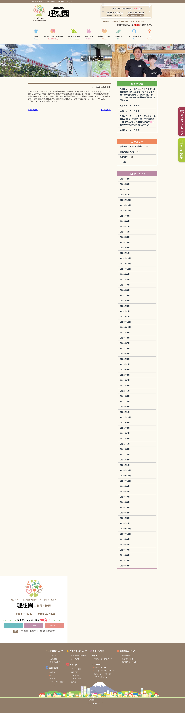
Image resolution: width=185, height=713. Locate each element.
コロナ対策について (144, 672)
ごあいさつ (42, 664)
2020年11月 (131, 487)
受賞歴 (61, 690)
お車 (34, 636)
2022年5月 (131, 402)
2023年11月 (131, 333)
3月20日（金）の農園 (136, 141)
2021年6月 (131, 449)
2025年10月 (131, 222)
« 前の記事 (32, 115)
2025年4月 (131, 253)
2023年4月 (131, 365)
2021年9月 (131, 434)
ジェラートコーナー (66, 664)
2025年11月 (131, 216)
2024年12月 (131, 269)
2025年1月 (131, 264)
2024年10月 (131, 280)
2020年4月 (131, 524)
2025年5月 (131, 248)
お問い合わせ (142, 666)
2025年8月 (131, 232)
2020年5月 (131, 518)
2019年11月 (131, 540)
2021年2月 (131, 471)
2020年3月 (131, 529)
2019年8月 (131, 555)
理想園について (104, 34)
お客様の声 (63, 684)
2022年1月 (131, 423)
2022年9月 (131, 381)
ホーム (36, 34)
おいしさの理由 (73, 34)
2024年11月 (131, 275)
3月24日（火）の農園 (136, 119)
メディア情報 (64, 687)
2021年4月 (131, 460)
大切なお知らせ (133, 163)
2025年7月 (131, 237)
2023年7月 (131, 354)
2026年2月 (131, 200)
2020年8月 (131, 502)
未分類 (129, 173)
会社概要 (115, 21)
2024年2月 (131, 322)
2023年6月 (131, 359)
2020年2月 (131, 534)
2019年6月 (131, 566)
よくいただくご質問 (144, 662)
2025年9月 (131, 227)
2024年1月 (131, 328)
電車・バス (54, 636)
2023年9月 (131, 343)
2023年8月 (131, 349)
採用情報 (124, 21)
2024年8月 (131, 290)
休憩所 (40, 681)
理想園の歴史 (42, 670)
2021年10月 (131, 428)
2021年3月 (131, 465)
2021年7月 (131, 444)
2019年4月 (131, 571)
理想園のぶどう (118, 667)
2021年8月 (131, 439)
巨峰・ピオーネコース (92, 682)
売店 (39, 684)
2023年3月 (131, 370)
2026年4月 (131, 190)
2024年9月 (131, 285)
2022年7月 (131, 391)
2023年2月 (131, 375)
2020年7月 (131, 508)
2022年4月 (131, 407)
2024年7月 (131, 296)
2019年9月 (131, 550)
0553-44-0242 (24, 624)
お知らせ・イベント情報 (137, 157)
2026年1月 (131, 206)
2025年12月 (131, 211)
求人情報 (140, 669)
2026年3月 (131, 195)
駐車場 (40, 687)
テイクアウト (64, 667)
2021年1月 (131, 476)
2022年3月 (131, 412)
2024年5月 (131, 306)
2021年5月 (131, 455)
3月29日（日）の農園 (136, 114)
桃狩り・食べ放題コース (93, 667)
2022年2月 (131, 418)
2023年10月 (131, 338)
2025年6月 (131, 243)
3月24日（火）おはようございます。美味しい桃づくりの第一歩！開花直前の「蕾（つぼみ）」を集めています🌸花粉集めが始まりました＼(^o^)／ (140, 130)
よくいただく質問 (134, 34)
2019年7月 (131, 561)
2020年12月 (131, 481)
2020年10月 (131, 492)
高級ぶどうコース (90, 676)
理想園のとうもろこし (120, 670)
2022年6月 (131, 396)
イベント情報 (64, 677)
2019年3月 (131, 577)
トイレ (40, 693)
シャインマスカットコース (93, 679)
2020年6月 (131, 513)
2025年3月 (131, 259)
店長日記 (118, 34)
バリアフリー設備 (44, 690)
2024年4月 (131, 312)
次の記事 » (105, 115)
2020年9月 (131, 497)
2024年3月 (131, 317)
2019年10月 (131, 545)
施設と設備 (89, 34)
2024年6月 (131, 301)
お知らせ (105, 21)
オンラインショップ (138, 21)
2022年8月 (131, 386)
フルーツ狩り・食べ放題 (53, 34)
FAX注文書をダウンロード (135, 15)
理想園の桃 (116, 664)
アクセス (149, 34)
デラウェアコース (90, 685)
